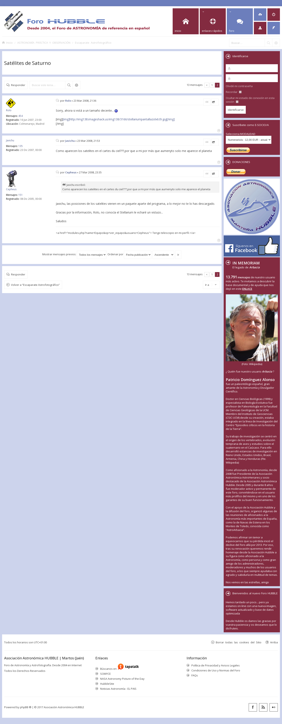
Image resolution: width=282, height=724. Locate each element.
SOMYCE (105, 674)
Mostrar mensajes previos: (74, 254)
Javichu (10, 140)
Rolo (8, 110)
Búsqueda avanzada (76, 85)
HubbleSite (107, 684)
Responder (18, 85)
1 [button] (212, 85)
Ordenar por (129, 254)
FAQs (194, 675)
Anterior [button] (206, 85)
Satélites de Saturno (27, 62)
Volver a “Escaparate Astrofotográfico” (35, 285)
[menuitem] (260, 14)
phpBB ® (25, 707)
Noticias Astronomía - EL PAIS (118, 689)
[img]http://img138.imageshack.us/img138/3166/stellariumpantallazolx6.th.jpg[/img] (119, 119)
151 (20, 195)
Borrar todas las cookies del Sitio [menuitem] (238, 642)
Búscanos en (109, 669)
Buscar (69, 85)
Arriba (274, 642)
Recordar (234, 92)
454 (20, 116)
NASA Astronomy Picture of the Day (122, 679)
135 (20, 146)
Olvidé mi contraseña (239, 86)
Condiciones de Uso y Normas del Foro (215, 670)
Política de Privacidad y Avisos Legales (215, 665)
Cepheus (11, 189)
